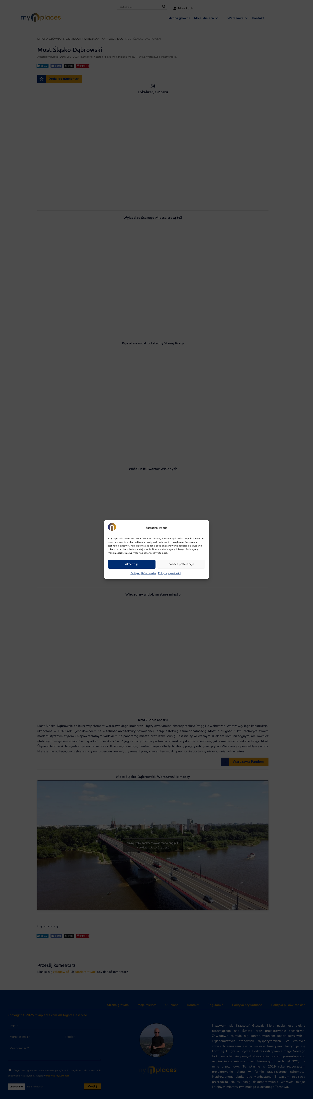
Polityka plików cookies (143, 573)
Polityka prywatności (169, 573)
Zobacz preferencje (181, 564)
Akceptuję (132, 564)
